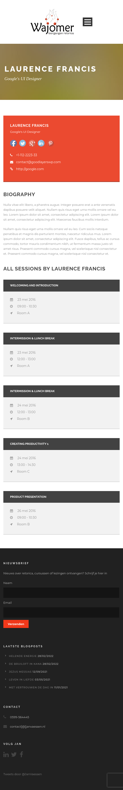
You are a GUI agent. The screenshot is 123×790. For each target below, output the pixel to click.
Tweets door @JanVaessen (22, 774)
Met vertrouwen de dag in (31, 687)
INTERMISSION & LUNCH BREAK (32, 338)
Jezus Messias (20, 671)
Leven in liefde (21, 679)
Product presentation (28, 496)
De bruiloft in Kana (25, 663)
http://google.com (30, 169)
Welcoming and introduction (34, 285)
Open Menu (87, 22)
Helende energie (23, 656)
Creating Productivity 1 (29, 443)
